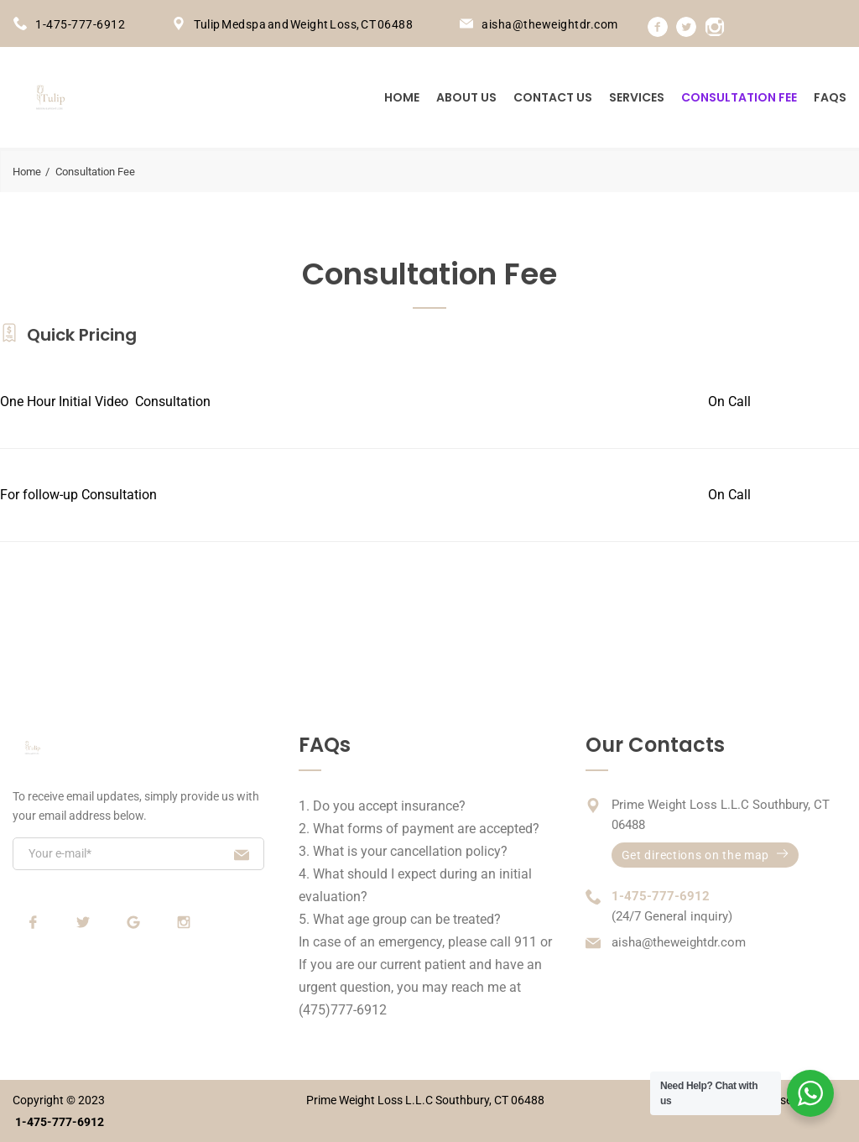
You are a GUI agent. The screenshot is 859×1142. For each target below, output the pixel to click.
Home (401, 97)
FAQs (830, 97)
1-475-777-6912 (80, 24)
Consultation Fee (739, 97)
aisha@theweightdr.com (550, 24)
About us (466, 97)
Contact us (552, 97)
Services (636, 97)
